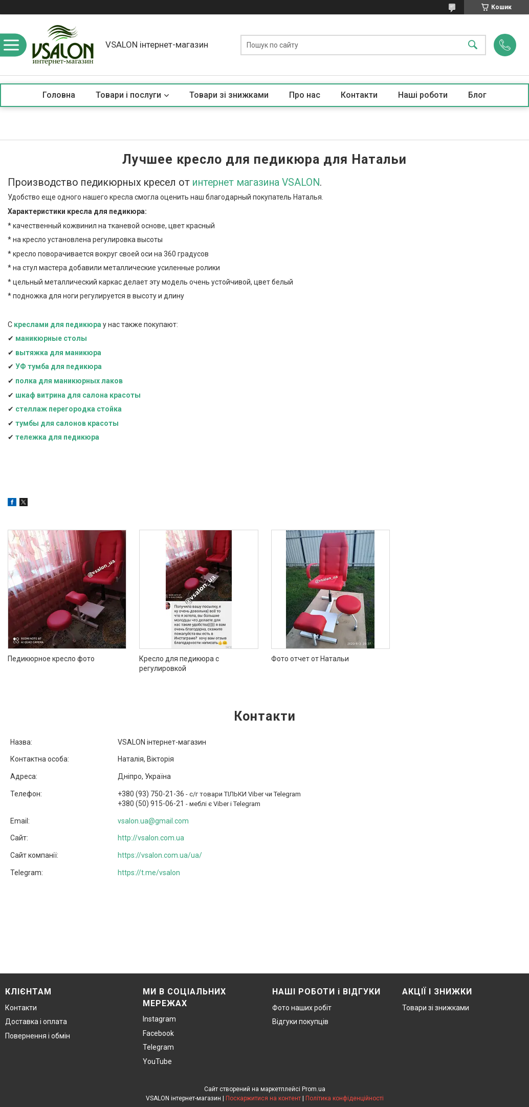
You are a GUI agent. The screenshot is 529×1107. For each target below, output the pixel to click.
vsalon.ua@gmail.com (153, 821)
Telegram (158, 1047)
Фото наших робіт (302, 1008)
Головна (58, 95)
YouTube (157, 1061)
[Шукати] (472, 44)
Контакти (359, 95)
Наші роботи (423, 95)
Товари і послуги (128, 95)
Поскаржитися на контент (263, 1098)
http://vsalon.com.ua (151, 838)
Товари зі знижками (229, 95)
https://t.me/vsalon (149, 873)
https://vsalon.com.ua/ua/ (160, 855)
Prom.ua (313, 1089)
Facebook (158, 1033)
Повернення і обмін (37, 1036)
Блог (477, 95)
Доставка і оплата (36, 1021)
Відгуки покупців (300, 1021)
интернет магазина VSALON (256, 182)
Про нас (304, 95)
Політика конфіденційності (344, 1098)
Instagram (159, 1019)
